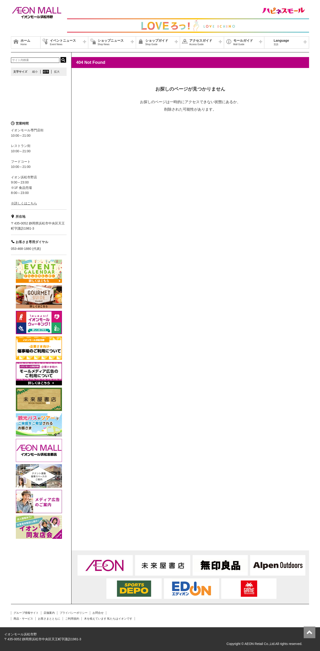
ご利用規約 (72, 618)
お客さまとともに (49, 618)
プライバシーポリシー (74, 612)
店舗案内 (49, 612)
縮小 (35, 71)
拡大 (57, 71)
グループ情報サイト (26, 612)
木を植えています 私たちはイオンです (108, 618)
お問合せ (98, 612)
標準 (46, 71)
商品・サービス (23, 618)
